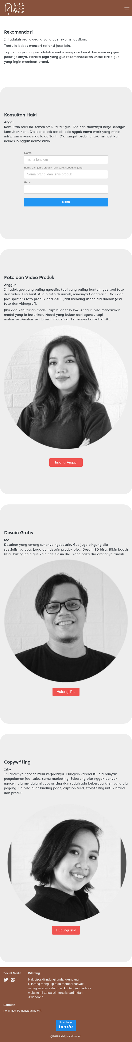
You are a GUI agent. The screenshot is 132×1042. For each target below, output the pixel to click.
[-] (5, 980)
